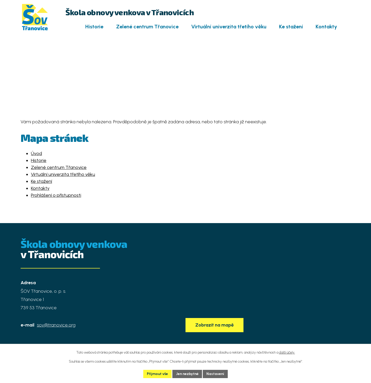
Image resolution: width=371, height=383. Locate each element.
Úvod (69, 27)
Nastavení (215, 374)
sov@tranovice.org (56, 325)
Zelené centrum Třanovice (147, 26)
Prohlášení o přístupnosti (56, 195)
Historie (94, 26)
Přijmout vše (157, 374)
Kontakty (326, 26)
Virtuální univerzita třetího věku (228, 26)
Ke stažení (291, 26)
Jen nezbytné (187, 374)
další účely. (287, 352)
